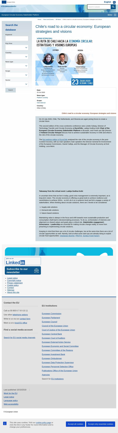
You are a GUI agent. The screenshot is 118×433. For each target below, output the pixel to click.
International (41, 103)
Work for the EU (10, 393)
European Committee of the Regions (57, 350)
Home (39, 19)
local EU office (21, 323)
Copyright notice (14, 281)
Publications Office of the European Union (60, 371)
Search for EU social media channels (19, 338)
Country (8, 52)
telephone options (20, 315)
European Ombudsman (52, 358)
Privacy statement (14, 283)
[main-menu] (115, 15)
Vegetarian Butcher (67, 236)
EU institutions (57, 379)
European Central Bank (52, 334)
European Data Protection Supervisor (58, 363)
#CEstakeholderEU (8, 6)
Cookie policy (13, 285)
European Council (49, 322)
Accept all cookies (75, 424)
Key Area (8, 43)
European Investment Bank (53, 354)
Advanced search (110, 11)
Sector (7, 80)
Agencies (46, 375)
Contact (10, 288)
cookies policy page (43, 423)
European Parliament (51, 318)
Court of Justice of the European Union (58, 330)
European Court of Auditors (53, 338)
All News (58, 19)
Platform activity (42, 97)
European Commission (51, 314)
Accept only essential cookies (100, 424)
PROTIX (79, 236)
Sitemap (10, 290)
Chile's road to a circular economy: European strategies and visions (82, 19)
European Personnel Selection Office (57, 367)
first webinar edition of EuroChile (55, 140)
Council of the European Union (55, 326)
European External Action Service (56, 342)
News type (9, 62)
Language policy (11, 401)
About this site (13, 292)
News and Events (48, 19)
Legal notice (12, 278)
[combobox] (16, 47)
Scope (7, 71)
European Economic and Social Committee (60, 346)
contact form (25, 319)
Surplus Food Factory (91, 236)
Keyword (8, 34)
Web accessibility (11, 404)
